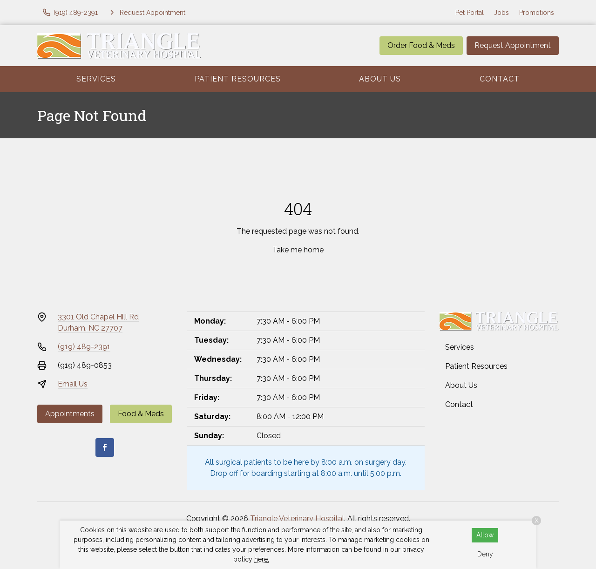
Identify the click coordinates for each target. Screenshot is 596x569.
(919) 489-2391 (84, 346)
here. (261, 559)
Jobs (501, 12)
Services (96, 79)
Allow (485, 535)
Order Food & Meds (421, 45)
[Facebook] (104, 447)
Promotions (536, 12)
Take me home (298, 249)
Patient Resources (238, 79)
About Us (380, 79)
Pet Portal (469, 12)
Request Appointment (512, 45)
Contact (500, 79)
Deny (485, 554)
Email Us (73, 383)
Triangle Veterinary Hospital (297, 518)
